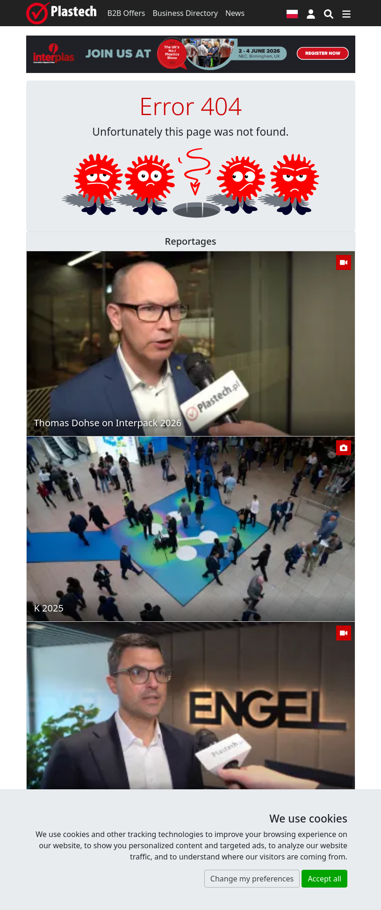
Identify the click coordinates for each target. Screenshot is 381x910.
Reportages (190, 241)
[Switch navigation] (346, 13)
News (234, 13)
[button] (311, 13)
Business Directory (185, 13)
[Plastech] (61, 13)
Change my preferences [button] (252, 879)
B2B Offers (126, 13)
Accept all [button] (324, 879)
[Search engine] (329, 13)
